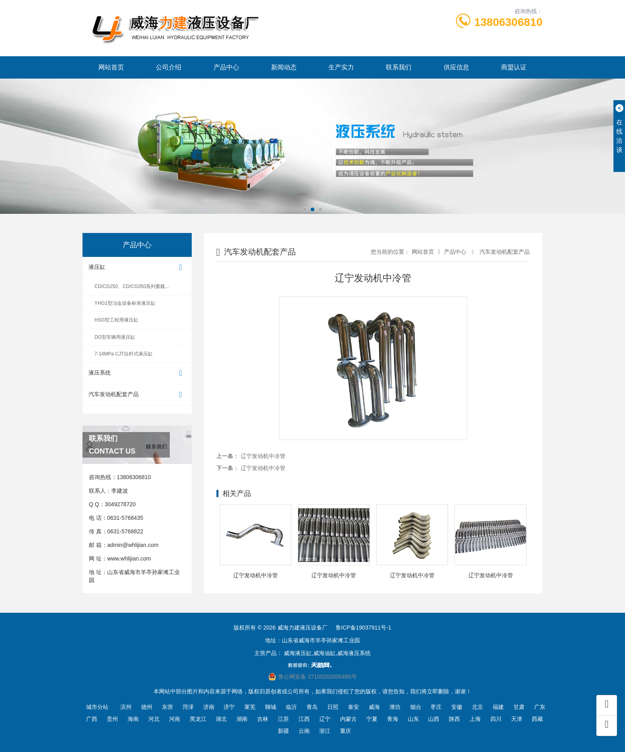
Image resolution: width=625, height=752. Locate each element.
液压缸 (137, 267)
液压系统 (137, 373)
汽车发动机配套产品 (137, 394)
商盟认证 (514, 67)
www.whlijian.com (129, 558)
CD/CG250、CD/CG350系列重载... (131, 286)
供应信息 (456, 67)
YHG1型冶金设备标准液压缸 (124, 303)
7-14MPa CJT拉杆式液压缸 (123, 354)
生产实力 (341, 67)
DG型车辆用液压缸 (114, 337)
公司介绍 (168, 67)
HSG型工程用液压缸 (116, 320)
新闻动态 (284, 67)
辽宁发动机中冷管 (263, 456)
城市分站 (97, 707)
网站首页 (111, 67)
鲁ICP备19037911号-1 (363, 627)
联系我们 (398, 67)
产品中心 (226, 67)
